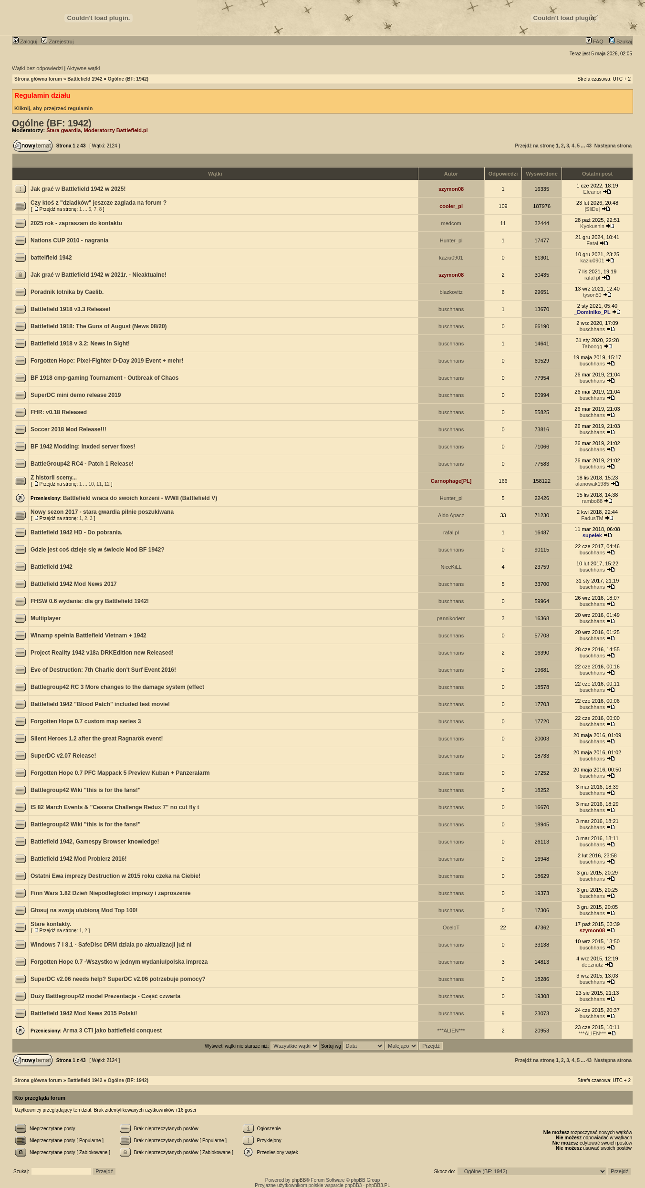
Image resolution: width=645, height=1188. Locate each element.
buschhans (451, 309)
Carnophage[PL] (451, 481)
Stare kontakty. (51, 924)
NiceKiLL (451, 567)
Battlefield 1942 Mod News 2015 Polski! (84, 1013)
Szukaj (620, 41)
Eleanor (592, 192)
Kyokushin (592, 226)
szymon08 (451, 189)
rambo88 (592, 501)
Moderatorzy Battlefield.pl (115, 130)
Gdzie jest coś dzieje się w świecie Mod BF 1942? (98, 549)
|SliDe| (592, 209)
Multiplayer (46, 618)
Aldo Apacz (451, 515)
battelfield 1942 (51, 257)
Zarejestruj (57, 41)
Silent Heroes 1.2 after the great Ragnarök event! (97, 738)
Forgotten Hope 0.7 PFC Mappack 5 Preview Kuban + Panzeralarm (120, 773)
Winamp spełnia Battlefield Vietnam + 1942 (88, 635)
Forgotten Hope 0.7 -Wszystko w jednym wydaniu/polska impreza (119, 962)
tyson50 (592, 295)
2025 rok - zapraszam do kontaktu (76, 223)
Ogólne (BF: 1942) (128, 79)
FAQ (594, 41)
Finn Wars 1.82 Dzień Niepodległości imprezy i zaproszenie (111, 893)
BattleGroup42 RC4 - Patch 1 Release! (82, 463)
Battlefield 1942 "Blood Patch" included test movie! (100, 704)
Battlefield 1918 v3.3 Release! (70, 309)
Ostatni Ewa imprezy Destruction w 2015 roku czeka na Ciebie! (115, 876)
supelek (592, 535)
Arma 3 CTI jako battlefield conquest (112, 1030)
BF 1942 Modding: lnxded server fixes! (83, 446)
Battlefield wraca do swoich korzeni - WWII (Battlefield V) (140, 498)
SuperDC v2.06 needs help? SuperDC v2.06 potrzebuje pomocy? (118, 979)
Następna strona (613, 145)
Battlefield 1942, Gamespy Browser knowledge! (95, 841)
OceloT (451, 927)
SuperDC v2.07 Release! (63, 755)
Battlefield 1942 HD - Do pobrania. (77, 532)
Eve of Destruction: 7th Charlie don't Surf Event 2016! (103, 670)
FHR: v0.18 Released (59, 412)
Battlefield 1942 (84, 79)
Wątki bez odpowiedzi (37, 68)
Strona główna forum (38, 79)
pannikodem (451, 618)
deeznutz (592, 965)
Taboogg (592, 346)
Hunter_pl (451, 240)
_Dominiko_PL (592, 312)
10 (91, 484)
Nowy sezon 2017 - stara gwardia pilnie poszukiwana (102, 512)
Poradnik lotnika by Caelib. (67, 292)
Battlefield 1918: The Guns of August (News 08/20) (99, 326)
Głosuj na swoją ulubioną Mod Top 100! (84, 910)
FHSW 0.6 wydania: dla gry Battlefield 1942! (90, 601)
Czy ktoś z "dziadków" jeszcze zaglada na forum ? (98, 202)
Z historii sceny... (54, 477)
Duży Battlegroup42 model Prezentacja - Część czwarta (105, 996)
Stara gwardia (63, 130)
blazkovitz (450, 292)
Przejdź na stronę (534, 145)
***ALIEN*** (451, 1030)
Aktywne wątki (83, 68)
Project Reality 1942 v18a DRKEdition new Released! (102, 652)
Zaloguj (25, 41)
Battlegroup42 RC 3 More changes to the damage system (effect (117, 687)
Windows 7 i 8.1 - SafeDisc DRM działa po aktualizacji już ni (111, 944)
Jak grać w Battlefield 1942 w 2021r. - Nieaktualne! (98, 274)
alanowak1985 (592, 484)
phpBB (298, 1180)
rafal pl (592, 278)
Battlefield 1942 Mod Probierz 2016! (78, 858)
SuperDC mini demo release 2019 (76, 395)
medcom (451, 223)
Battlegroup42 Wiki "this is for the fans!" (86, 790)
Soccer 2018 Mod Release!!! (68, 429)
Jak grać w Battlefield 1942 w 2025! (78, 189)
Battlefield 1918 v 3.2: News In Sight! (80, 343)
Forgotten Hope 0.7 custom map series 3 (86, 721)
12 (107, 484)
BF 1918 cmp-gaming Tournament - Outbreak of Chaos (105, 378)
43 (589, 145)
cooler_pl (451, 206)
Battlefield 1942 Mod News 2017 (74, 584)
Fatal (592, 243)
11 (99, 484)
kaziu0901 (451, 258)
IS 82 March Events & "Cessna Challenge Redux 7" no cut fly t (115, 807)
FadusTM (592, 518)
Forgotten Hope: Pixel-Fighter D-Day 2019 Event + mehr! (107, 360)
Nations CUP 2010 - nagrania (69, 240)
